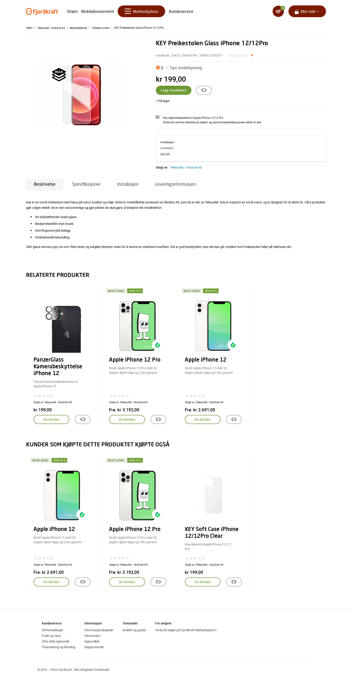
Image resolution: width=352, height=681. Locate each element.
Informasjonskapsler (98, 630)
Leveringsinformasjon (175, 184)
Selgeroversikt (94, 647)
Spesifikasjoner (86, 184)
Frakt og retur (51, 635)
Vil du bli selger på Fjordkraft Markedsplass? (186, 630)
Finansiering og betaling (58, 647)
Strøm (72, 11)
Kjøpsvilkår (92, 641)
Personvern (92, 635)
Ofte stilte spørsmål (55, 641)
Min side (308, 11)
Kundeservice (181, 11)
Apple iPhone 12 (205, 360)
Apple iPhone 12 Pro (134, 360)
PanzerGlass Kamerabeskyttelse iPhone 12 (57, 366)
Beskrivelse (44, 184)
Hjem (29, 27)
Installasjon (127, 184)
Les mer (165, 153)
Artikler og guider (134, 630)
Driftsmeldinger (52, 630)
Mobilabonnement (97, 11)
